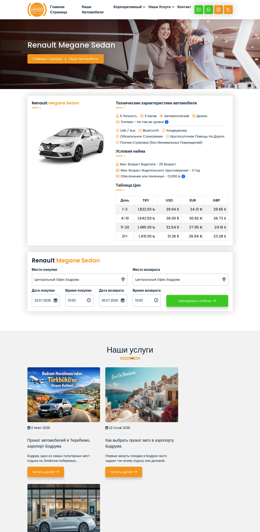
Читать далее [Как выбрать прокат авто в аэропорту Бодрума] (117, 472)
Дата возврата (111, 291)
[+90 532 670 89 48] (198, 10)
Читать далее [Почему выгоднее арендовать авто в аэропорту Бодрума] (187, 472)
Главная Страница (60, 10)
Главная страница (47, 59)
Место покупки (44, 270)
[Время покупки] (79, 301)
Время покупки (78, 291)
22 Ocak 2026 (109, 428)
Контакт (184, 7)
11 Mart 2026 (38, 428)
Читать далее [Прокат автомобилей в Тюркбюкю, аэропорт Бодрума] (46, 472)
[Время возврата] (147, 301)
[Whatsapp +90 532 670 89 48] (208, 10)
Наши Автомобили (93, 10)
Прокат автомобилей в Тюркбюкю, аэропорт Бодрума (58, 444)
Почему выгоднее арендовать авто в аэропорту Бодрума (200, 444)
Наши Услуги (160, 7)
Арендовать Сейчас (197, 301)
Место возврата (146, 270)
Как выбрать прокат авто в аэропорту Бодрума (121, 444)
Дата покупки (43, 291)
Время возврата (147, 291)
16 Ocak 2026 (180, 428)
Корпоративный (128, 7)
